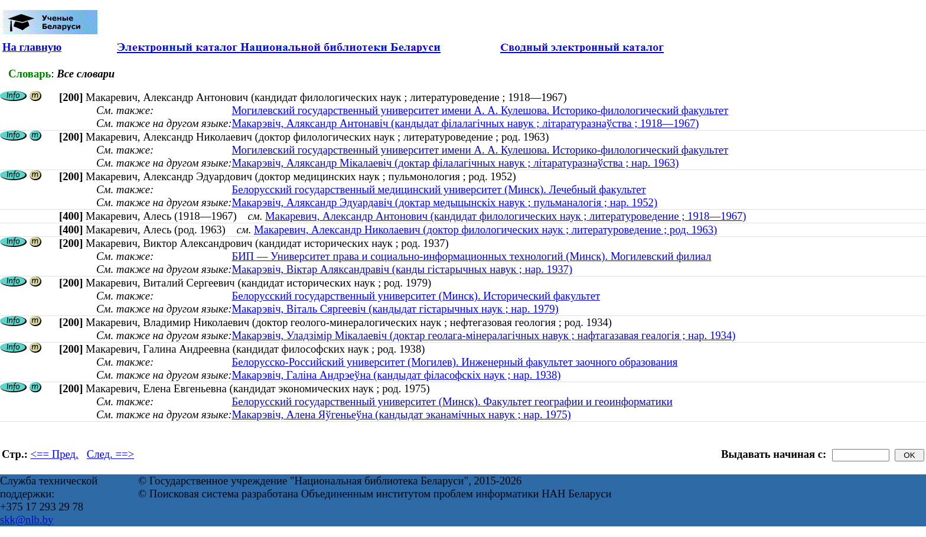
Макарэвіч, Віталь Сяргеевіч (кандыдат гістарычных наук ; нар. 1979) (394, 308)
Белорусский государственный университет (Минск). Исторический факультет (415, 295)
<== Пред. (55, 454)
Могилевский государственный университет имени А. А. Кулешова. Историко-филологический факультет (479, 110)
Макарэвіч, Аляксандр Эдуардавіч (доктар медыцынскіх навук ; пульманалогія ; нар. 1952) (444, 202)
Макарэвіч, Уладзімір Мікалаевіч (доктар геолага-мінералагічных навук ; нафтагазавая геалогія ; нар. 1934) (483, 335)
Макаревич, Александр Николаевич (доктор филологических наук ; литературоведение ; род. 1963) (485, 229)
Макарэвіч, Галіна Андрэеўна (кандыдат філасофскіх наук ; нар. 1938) (395, 375)
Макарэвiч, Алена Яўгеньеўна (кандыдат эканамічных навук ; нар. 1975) (400, 414)
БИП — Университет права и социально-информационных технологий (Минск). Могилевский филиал (471, 256)
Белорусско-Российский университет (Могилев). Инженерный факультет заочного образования (454, 362)
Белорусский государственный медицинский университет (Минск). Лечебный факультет (438, 189)
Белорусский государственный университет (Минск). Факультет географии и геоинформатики (451, 401)
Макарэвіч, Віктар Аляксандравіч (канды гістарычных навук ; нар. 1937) (401, 269)
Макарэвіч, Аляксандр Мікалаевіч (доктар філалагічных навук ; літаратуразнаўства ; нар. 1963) (455, 163)
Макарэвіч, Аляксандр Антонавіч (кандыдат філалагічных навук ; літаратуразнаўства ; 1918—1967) (465, 123)
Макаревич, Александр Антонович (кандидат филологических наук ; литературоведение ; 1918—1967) (505, 216)
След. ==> (110, 454)
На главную (31, 47)
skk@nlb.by (26, 519)
